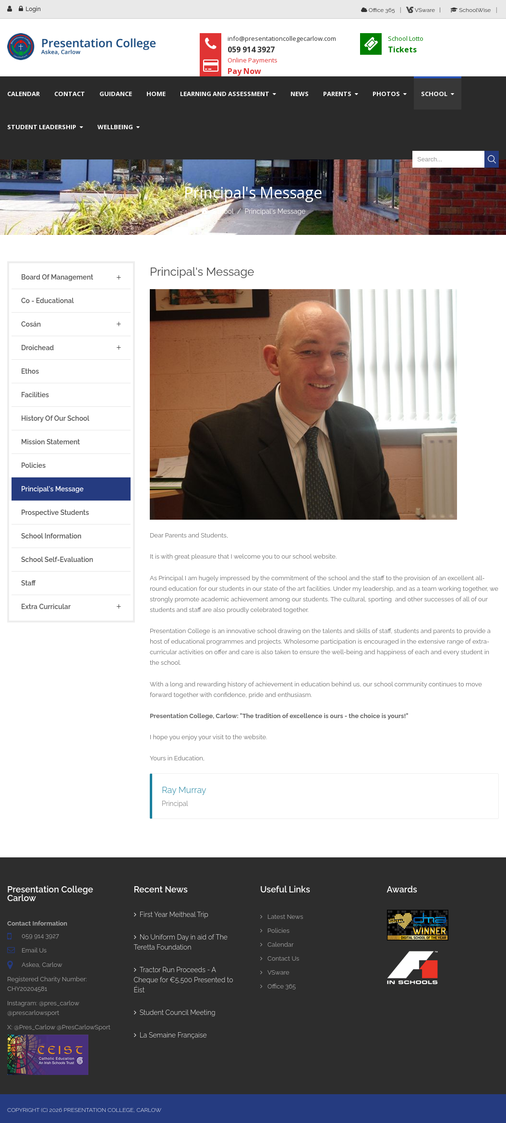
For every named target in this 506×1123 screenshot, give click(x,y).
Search (491, 159)
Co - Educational (47, 301)
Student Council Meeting (175, 1012)
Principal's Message (274, 211)
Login (32, 9)
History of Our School (55, 418)
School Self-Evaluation (57, 559)
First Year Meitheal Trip (171, 914)
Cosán (31, 324)
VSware (274, 972)
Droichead (37, 348)
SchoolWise (470, 10)
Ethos (30, 371)
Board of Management (57, 277)
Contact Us (279, 958)
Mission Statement (50, 442)
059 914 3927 (40, 936)
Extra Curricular (46, 606)
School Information (51, 536)
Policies (33, 465)
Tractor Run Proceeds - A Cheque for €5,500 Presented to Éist (183, 980)
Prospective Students (55, 512)
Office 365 (378, 10)
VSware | (425, 10)
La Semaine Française (170, 1035)
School (223, 211)
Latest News (281, 916)
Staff (28, 583)
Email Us (34, 950)
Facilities (35, 395)
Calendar (276, 944)
